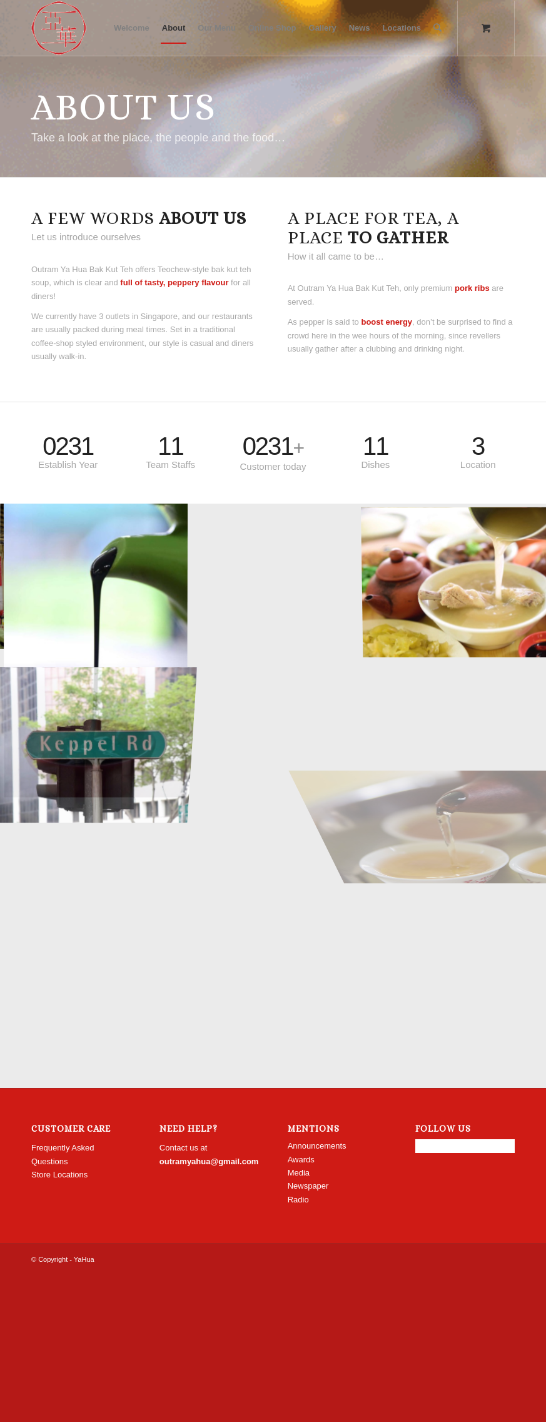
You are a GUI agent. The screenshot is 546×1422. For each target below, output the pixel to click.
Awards (301, 1159)
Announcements (317, 1145)
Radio (298, 1199)
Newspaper (308, 1186)
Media (299, 1172)
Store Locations (59, 1174)
